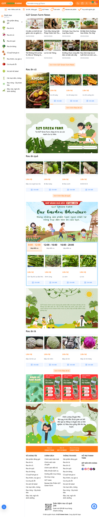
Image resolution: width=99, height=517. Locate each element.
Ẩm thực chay (49, 477)
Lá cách (64, 277)
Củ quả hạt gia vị (32, 475)
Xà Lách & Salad (31, 484)
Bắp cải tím (66, 359)
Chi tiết (58, 101)
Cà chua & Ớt (30, 481)
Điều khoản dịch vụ (51, 471)
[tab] (34, 247)
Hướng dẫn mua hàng (53, 474)
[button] (58, 441)
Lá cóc (82, 277)
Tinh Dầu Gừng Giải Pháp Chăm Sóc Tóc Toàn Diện (51, 32)
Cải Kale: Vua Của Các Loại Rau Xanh (70, 32)
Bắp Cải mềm (48, 359)
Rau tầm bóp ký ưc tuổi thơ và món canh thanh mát (88, 54)
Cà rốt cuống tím (88, 95)
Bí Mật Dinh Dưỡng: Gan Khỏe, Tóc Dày (88, 32)
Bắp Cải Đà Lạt (31, 359)
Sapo (79, 514)
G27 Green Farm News (38, 14)
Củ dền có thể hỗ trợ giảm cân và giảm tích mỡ (34, 32)
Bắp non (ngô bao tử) (33, 184)
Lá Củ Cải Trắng (50, 53)
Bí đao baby (48, 184)
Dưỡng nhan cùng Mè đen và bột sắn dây (70, 54)
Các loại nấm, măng (33, 487)
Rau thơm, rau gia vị (33, 478)
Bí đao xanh (66, 184)
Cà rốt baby (54, 95)
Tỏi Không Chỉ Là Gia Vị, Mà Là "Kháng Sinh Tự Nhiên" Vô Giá (34, 54)
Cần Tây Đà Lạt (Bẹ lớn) (35, 277)
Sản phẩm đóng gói (33, 459)
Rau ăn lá (31, 331)
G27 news (48, 480)
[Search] (47, 3)
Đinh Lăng (48, 277)
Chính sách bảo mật (52, 459)
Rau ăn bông (30, 471)
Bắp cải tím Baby (86, 359)
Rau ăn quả (32, 156)
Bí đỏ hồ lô (84, 184)
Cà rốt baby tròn (71, 95)
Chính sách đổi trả (51, 468)
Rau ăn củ (31, 69)
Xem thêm (62, 65)
